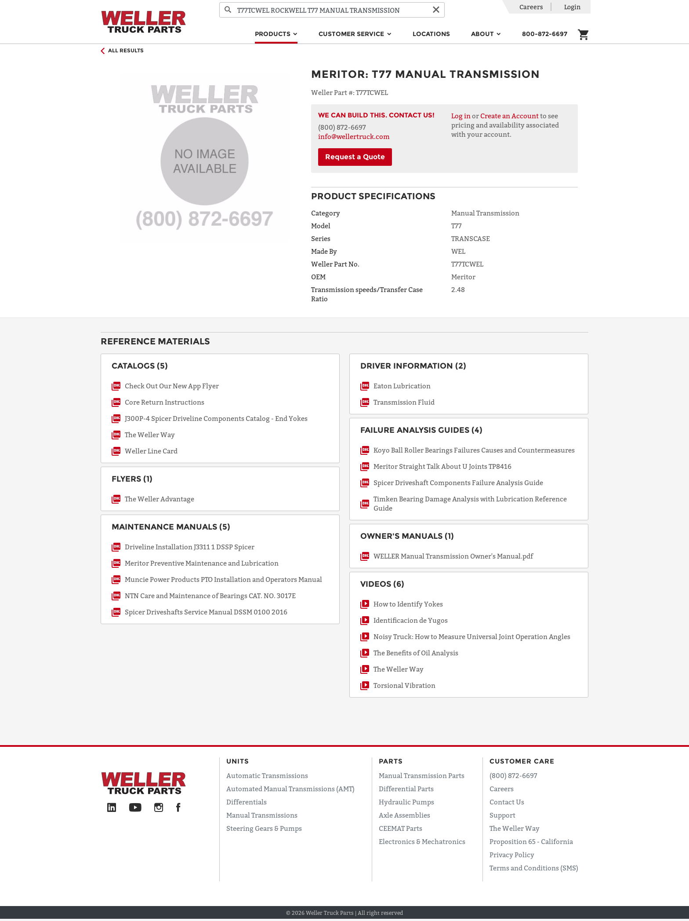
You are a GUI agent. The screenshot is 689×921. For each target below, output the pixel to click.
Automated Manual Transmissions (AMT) (290, 789)
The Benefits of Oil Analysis (416, 653)
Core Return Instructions (164, 402)
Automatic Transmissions (267, 775)
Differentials (246, 802)
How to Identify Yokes (408, 604)
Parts (391, 761)
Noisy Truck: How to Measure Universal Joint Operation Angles (472, 636)
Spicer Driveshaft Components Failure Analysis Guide (458, 482)
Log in (461, 116)
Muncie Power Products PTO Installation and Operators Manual (223, 579)
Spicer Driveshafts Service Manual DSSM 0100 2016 (206, 612)
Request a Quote (355, 157)
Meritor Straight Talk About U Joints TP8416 (442, 466)
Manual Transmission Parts (421, 775)
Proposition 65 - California (531, 841)
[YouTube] (135, 808)
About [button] (483, 34)
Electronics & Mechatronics (422, 841)
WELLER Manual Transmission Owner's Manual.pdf (453, 556)
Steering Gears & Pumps (264, 828)
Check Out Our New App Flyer (172, 386)
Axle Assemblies (404, 815)
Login (572, 7)
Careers (531, 7)
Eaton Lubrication (402, 386)
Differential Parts (406, 789)
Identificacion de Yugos (411, 620)
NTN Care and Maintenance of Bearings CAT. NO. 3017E (210, 595)
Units (237, 761)
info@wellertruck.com (354, 136)
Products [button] (273, 34)
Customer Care (522, 761)
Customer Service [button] (352, 34)
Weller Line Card (151, 451)
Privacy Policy (512, 855)
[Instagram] (158, 808)
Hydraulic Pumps (406, 802)
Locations (431, 34)
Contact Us (507, 802)
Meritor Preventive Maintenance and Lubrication (202, 563)
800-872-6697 (544, 34)
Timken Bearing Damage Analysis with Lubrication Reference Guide (470, 503)
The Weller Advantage (159, 499)
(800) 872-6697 (513, 775)
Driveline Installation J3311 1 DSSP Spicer (189, 547)
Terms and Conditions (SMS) (534, 868)
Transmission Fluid (404, 402)
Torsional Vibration (404, 685)
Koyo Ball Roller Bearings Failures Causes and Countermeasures (474, 450)
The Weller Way (150, 435)
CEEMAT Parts (400, 828)
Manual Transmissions (261, 815)
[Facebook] (178, 808)
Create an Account (509, 116)
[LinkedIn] (111, 808)
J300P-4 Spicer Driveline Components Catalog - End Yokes (216, 418)
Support (502, 815)
